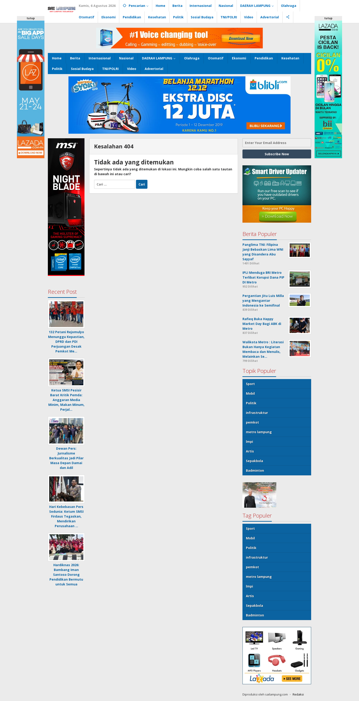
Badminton (255, 470)
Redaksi (298, 694)
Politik (251, 403)
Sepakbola (254, 461)
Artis (250, 451)
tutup (31, 18)
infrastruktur (257, 412)
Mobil (250, 393)
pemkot (252, 422)
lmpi (249, 441)
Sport (250, 384)
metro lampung (259, 432)
